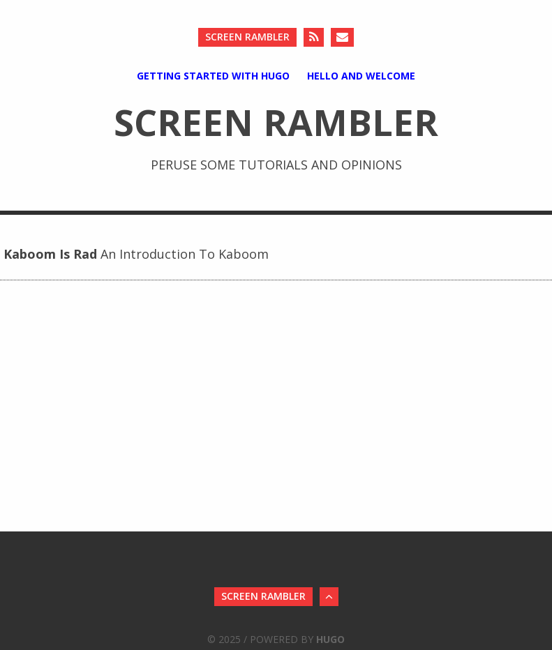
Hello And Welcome (361, 75)
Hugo (330, 639)
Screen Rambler (247, 36)
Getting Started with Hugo (213, 75)
